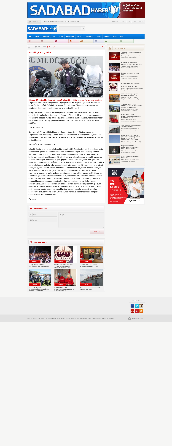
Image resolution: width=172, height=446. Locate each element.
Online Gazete (126, 41)
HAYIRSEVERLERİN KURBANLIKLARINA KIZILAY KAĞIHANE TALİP (64, 289)
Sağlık (115, 36)
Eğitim (99, 36)
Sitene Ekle (115, 21)
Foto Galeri (34, 41)
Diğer (121, 36)
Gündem (37, 36)
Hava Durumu (87, 41)
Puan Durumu (112, 41)
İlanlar (74, 41)
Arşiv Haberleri (89, 36)
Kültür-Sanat (70, 36)
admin (32, 46)
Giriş (129, 21)
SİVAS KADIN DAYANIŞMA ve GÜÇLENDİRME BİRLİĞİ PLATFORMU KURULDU (63, 266)
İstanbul (51, 46)
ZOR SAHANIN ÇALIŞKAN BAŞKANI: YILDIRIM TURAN (89, 265)
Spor (53, 36)
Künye (134, 21)
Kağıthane (46, 36)
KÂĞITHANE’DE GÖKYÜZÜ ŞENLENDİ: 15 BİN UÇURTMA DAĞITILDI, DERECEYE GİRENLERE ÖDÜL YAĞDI (130, 137)
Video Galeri (47, 41)
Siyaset (61, 36)
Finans (99, 41)
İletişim (141, 21)
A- (101, 46)
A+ (103, 46)
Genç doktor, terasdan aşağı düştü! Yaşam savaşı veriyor (90, 288)
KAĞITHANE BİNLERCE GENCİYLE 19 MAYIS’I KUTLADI (61, 21)
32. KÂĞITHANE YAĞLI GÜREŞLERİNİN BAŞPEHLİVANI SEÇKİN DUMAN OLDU (39, 289)
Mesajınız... (81, 220)
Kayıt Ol (123, 21)
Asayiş (79, 36)
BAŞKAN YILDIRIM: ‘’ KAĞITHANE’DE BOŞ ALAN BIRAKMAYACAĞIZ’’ (130, 147)
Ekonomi (107, 36)
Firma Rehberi (62, 41)
